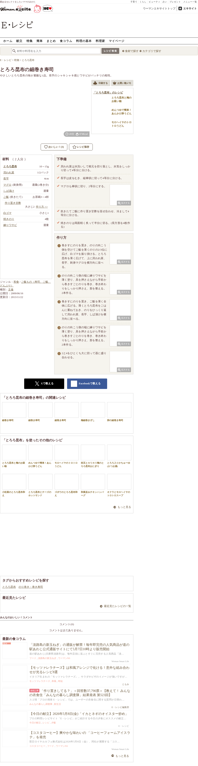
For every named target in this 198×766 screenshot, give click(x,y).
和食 (16, 281)
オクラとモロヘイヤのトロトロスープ (119, 485)
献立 (19, 41)
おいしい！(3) (56, 146)
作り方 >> (42, 206)
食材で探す (132, 51)
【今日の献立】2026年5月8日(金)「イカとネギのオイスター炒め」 (78, 714)
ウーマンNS (64, 658)
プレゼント (175, 2)
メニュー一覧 (190, 2)
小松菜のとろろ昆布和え (14, 485)
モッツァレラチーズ (39, 681)
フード (32, 658)
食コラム (66, 41)
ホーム (8, 41)
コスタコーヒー (37, 746)
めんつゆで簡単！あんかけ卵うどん (40, 456)
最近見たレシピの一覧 (117, 606)
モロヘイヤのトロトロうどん (67, 456)
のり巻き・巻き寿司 (31, 586)
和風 (54, 681)
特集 (29, 41)
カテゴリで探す (151, 51)
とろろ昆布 (9, 586)
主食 (11, 289)
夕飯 (53, 722)
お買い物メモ (122, 83)
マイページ (116, 41)
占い (165, 2)
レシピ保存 (83, 146)
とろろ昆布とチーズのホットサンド (40, 485)
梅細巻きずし (93, 411)
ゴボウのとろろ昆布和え (67, 485)
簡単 (39, 41)
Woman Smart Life (120, 661)
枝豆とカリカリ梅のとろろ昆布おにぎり (93, 456)
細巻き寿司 (14, 411)
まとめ (51, 41)
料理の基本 (84, 41)
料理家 (100, 41)
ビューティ (154, 2)
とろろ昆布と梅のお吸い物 (14, 456)
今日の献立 (35, 722)
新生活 (57, 704)
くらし (143, 2)
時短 (60, 681)
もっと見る (124, 507)
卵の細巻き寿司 (119, 411)
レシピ (46, 722)
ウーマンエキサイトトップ (159, 8)
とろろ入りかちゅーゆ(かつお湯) (119, 456)
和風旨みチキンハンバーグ (93, 485)
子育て (133, 2)
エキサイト (190, 8)
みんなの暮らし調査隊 (40, 704)
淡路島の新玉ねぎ (47, 658)
